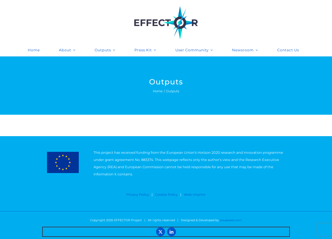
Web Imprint (195, 195)
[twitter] (160, 231)
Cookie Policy (166, 195)
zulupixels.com (231, 220)
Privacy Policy (137, 195)
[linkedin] (171, 231)
